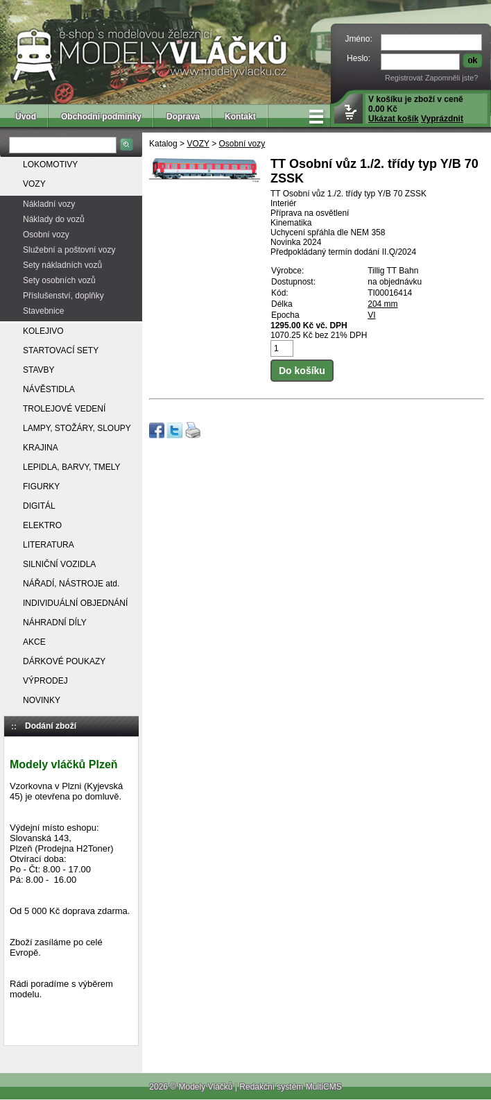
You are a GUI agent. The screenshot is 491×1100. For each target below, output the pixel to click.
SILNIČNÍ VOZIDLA (59, 564)
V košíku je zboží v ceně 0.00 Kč (415, 109)
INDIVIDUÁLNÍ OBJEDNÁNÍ (75, 603)
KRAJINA (40, 447)
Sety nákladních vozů (62, 265)
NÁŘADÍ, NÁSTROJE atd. (71, 584)
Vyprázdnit (442, 119)
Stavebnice (43, 311)
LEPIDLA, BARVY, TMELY (72, 467)
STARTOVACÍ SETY (60, 350)
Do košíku (302, 370)
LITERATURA (48, 545)
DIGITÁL (39, 506)
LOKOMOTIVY (50, 164)
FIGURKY (41, 486)
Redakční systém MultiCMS (290, 1087)
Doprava (183, 116)
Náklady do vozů (54, 219)
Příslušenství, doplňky (63, 296)
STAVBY (39, 370)
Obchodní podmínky (101, 116)
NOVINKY (41, 700)
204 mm (382, 304)
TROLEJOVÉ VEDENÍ (64, 409)
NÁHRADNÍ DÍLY (55, 622)
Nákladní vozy (49, 204)
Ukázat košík (393, 119)
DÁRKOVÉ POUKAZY (64, 661)
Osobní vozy (46, 234)
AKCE (34, 642)
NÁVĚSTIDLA (49, 389)
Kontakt (240, 116)
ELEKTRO (42, 525)
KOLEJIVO (43, 331)
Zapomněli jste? (451, 78)
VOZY (34, 184)
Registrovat (404, 78)
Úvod (25, 116)
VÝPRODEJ (45, 681)
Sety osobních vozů (59, 280)
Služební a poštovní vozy (69, 250)
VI (371, 315)
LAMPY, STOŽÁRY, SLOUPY (77, 428)
